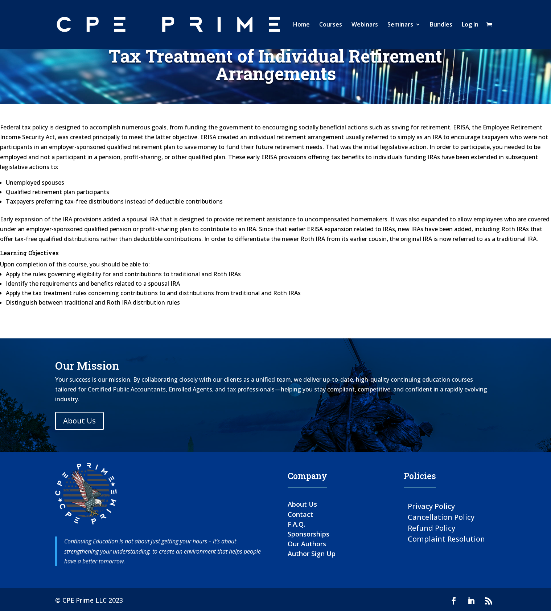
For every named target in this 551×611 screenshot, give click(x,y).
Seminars (400, 25)
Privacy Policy (431, 505)
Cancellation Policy (441, 516)
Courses (330, 25)
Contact (300, 514)
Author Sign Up (312, 553)
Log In (470, 25)
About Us (79, 421)
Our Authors (307, 543)
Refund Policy (431, 527)
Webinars (364, 25)
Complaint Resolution (446, 538)
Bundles (441, 25)
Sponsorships (308, 534)
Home (301, 25)
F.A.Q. (296, 524)
